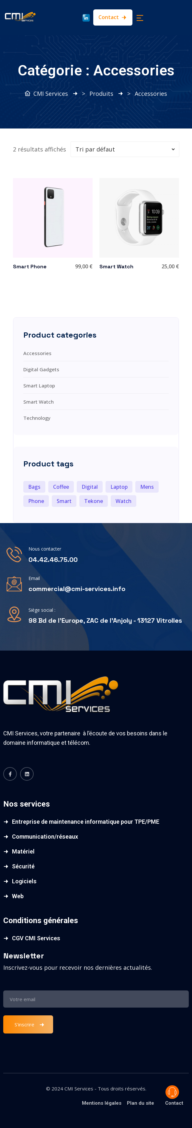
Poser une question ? (172, 1092)
